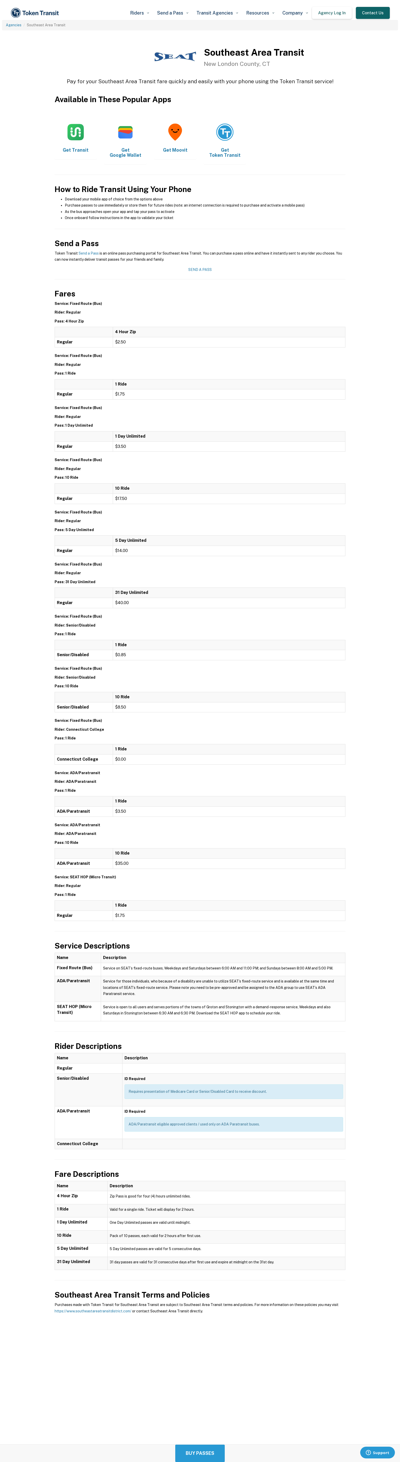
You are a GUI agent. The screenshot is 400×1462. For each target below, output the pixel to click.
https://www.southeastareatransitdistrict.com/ (93, 1311)
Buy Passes (200, 1453)
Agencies (13, 25)
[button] (139, 13)
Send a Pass (89, 253)
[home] (35, 13)
